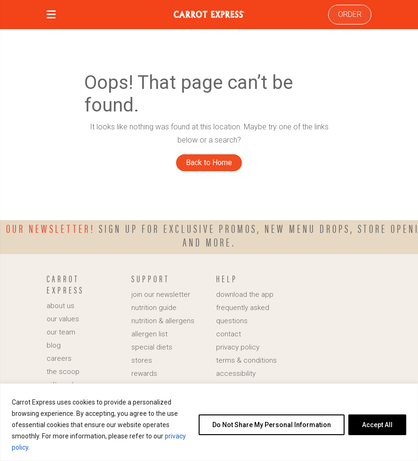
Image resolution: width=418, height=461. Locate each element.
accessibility (236, 373)
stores (141, 360)
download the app (244, 294)
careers (59, 358)
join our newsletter (160, 294)
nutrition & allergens (162, 321)
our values (63, 319)
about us (60, 306)
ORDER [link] (350, 14)
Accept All (377, 425)
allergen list (149, 334)
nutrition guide (154, 307)
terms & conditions (246, 360)
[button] (51, 15)
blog (54, 345)
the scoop (63, 371)
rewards (144, 373)
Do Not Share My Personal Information (271, 425)
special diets (151, 347)
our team (61, 332)
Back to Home (209, 162)
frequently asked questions (242, 314)
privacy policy (237, 347)
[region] (209, 422)
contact (228, 334)
